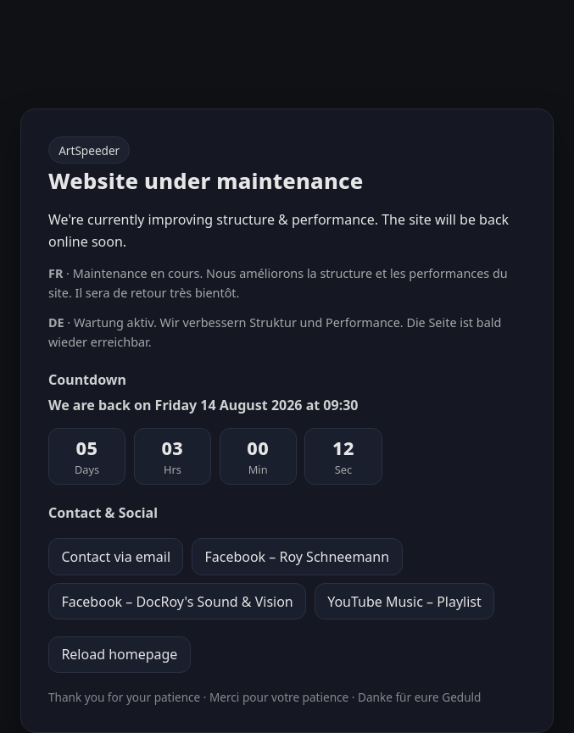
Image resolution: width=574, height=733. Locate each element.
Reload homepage (119, 654)
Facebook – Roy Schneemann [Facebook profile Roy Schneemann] (296, 556)
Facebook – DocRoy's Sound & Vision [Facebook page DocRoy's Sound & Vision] (177, 601)
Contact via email (115, 556)
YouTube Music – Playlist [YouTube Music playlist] (404, 601)
